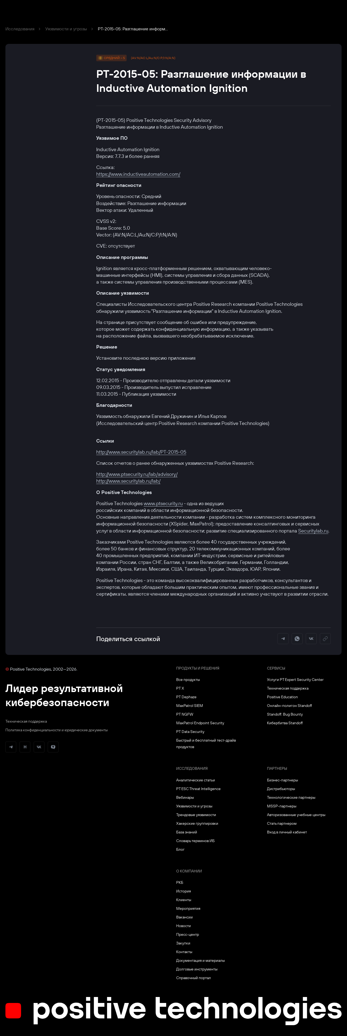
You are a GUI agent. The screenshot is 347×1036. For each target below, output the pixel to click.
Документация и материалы (200, 960)
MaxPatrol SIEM (189, 705)
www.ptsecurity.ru (163, 503)
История (183, 891)
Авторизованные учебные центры (296, 814)
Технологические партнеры (291, 797)
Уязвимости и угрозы (66, 28)
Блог (180, 849)
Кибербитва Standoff (285, 722)
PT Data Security (190, 731)
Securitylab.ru (313, 531)
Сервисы (276, 668)
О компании (189, 871)
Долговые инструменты (196, 969)
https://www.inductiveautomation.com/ (138, 174)
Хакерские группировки (197, 823)
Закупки (183, 943)
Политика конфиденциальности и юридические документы (56, 730)
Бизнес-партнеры (282, 780)
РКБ (179, 882)
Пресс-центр (187, 934)
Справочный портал (193, 977)
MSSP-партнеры (281, 806)
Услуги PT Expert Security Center (295, 679)
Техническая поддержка (26, 721)
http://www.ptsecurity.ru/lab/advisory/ (137, 474)
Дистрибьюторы (281, 788)
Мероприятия (188, 908)
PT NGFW (184, 714)
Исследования (19, 28)
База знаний (186, 832)
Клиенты (183, 899)
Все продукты (188, 679)
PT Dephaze (186, 696)
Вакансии (184, 917)
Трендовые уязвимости (196, 814)
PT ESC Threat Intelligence (198, 788)
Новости (183, 925)
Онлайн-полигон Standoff (289, 705)
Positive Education (282, 696)
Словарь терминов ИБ (195, 840)
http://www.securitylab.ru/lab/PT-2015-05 (141, 452)
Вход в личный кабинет (287, 832)
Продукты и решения (197, 668)
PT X (180, 688)
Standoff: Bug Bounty (285, 714)
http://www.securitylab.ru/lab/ (128, 481)
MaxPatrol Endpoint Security (200, 722)
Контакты (184, 951)
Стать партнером (282, 823)
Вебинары (185, 797)
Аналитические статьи (195, 780)
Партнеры (277, 768)
